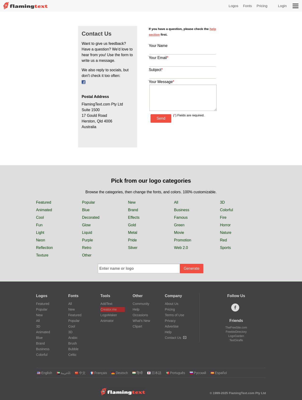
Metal (132, 233)
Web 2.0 (181, 248)
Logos (233, 6)
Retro (86, 248)
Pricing (261, 6)
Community (141, 304)
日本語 (154, 373)
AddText (107, 304)
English (44, 373)
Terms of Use (174, 315)
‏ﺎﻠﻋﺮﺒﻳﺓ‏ (63, 373)
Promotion (182, 240)
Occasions (140, 315)
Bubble (73, 349)
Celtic (72, 355)
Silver (133, 248)
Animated (44, 210)
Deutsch (119, 373)
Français (98, 373)
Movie (179, 233)
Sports (225, 248)
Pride (132, 240)
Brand (133, 210)
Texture (42, 255)
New (132, 202)
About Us (171, 304)
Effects (134, 217)
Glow (86, 225)
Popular (88, 202)
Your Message (161, 82)
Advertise (171, 326)
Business (181, 210)
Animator (107, 321)
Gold (132, 225)
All (176, 202)
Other (87, 255)
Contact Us (175, 338)
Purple (87, 240)
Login (282, 6)
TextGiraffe (236, 340)
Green (179, 225)
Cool (40, 217)
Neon (40, 240)
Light (40, 233)
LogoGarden (236, 336)
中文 (80, 373)
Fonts (247, 6)
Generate (192, 268)
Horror (225, 225)
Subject (156, 70)
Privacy (170, 321)
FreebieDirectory (236, 331)
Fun (39, 225)
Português (175, 373)
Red (223, 240)
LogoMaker (109, 315)
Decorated (91, 217)
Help (136, 309)
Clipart (137, 326)
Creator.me (109, 309)
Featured (43, 202)
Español (218, 373)
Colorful (226, 210)
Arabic (73, 338)
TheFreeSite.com (236, 327)
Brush (72, 343)
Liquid (87, 233)
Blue (86, 210)
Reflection (44, 248)
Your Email (158, 58)
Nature (225, 233)
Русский (197, 373)
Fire (223, 217)
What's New (141, 321)
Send (160, 118)
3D (222, 202)
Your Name (158, 46)
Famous (181, 217)
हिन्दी (137, 373)
